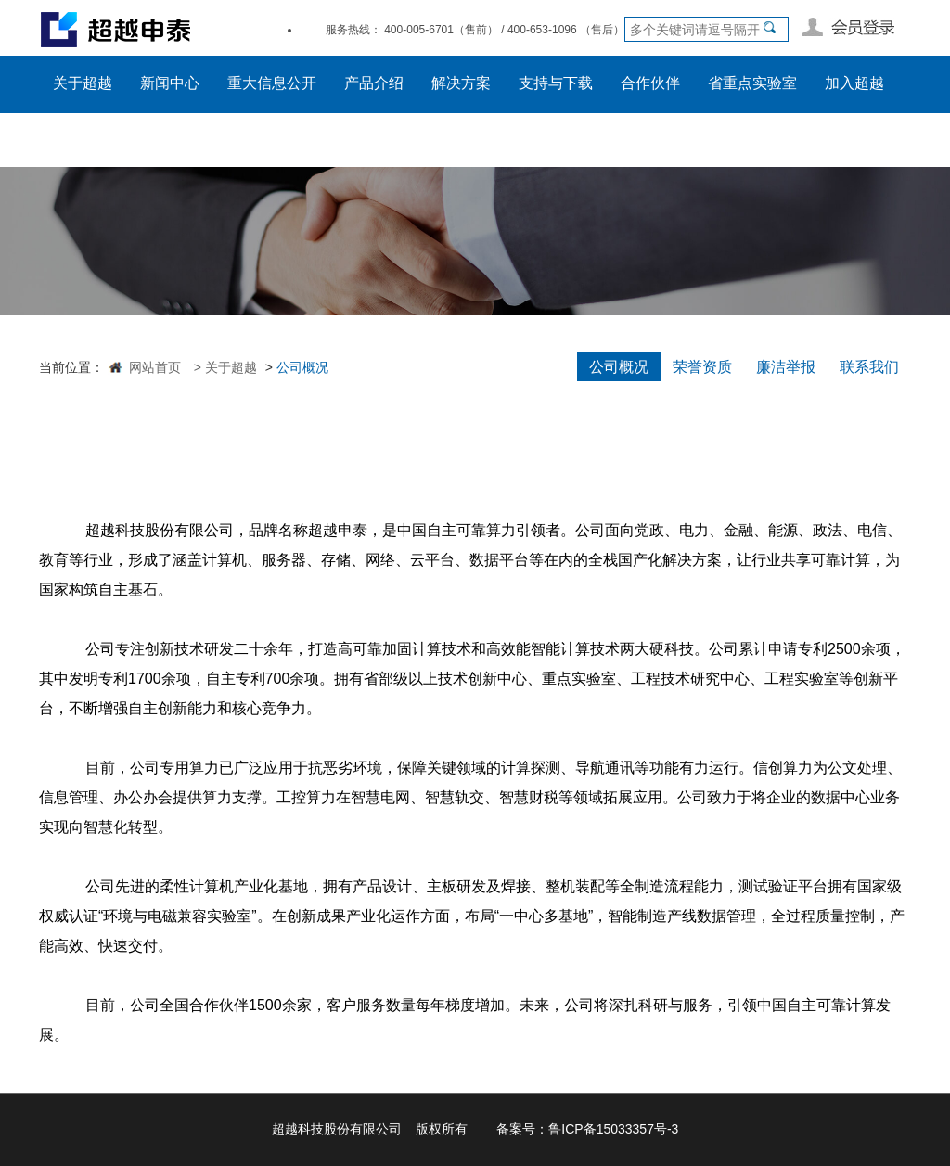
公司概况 (618, 367)
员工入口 (82, 139)
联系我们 (869, 367)
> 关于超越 (223, 367)
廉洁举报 (785, 367)
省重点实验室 (752, 83)
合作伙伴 (650, 83)
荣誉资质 (702, 367)
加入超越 (854, 83)
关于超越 (82, 83)
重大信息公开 (271, 83)
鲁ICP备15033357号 (607, 1128)
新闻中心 (169, 83)
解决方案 (461, 83)
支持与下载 (556, 83)
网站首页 (155, 367)
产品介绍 (374, 83)
